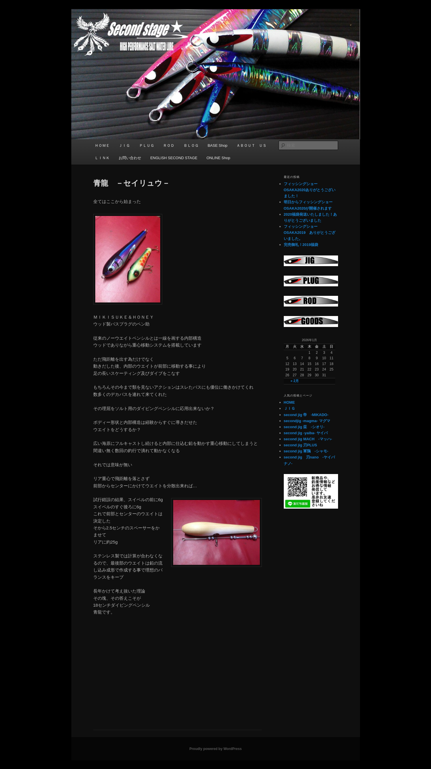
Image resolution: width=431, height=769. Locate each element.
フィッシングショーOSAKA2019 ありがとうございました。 (310, 232)
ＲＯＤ (168, 145)
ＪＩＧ (124, 145)
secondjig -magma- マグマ (307, 421)
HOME (289, 402)
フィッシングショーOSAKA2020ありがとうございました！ (310, 190)
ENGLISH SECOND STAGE (173, 158)
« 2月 (294, 381)
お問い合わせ (130, 158)
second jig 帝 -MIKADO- (306, 415)
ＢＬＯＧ (191, 145)
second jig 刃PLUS (300, 445)
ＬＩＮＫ (102, 158)
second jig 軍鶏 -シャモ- (306, 451)
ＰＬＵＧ (146, 145)
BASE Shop (217, 145)
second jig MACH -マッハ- (308, 439)
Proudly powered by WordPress (215, 749)
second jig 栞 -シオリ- (304, 427)
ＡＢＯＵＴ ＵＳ (251, 145)
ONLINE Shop (218, 158)
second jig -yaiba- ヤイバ (306, 433)
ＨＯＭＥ (102, 145)
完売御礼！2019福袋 (301, 244)
